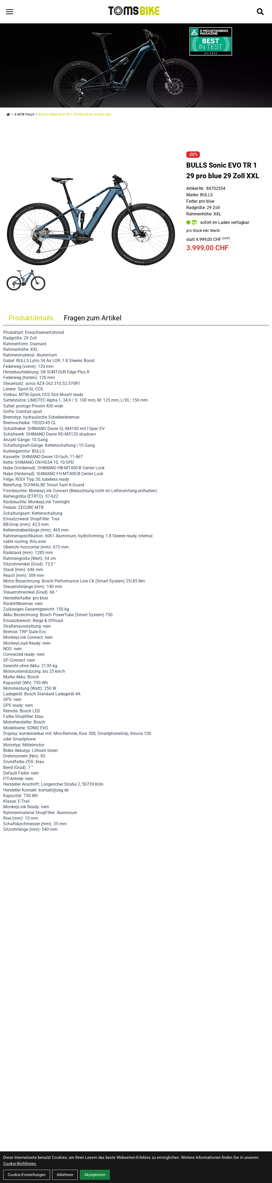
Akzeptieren (94, 1174)
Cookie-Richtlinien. (20, 1163)
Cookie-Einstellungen (27, 1174)
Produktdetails (31, 318)
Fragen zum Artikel (92, 318)
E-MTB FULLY (24, 114)
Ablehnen (65, 1174)
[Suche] (260, 11)
